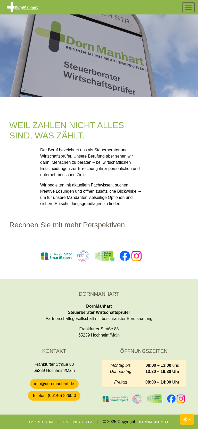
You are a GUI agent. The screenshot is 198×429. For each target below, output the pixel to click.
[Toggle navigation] (188, 7)
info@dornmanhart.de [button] (54, 383)
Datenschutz (78, 422)
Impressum (41, 422)
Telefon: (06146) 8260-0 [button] (54, 395)
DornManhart (153, 422)
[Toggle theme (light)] (187, 419)
